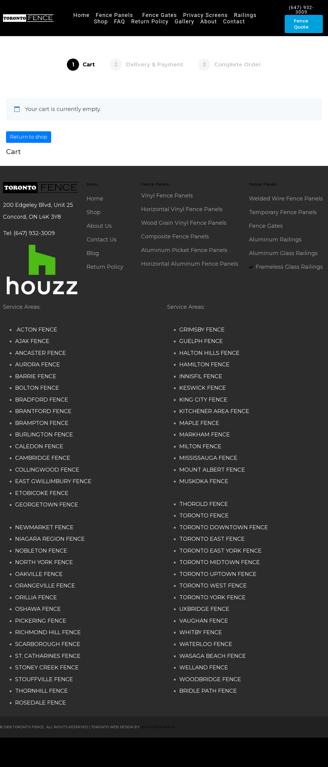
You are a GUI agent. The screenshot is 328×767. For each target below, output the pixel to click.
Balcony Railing (80, 758)
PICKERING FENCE (40, 620)
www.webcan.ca (158, 727)
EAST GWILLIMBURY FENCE (53, 481)
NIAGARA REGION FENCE (50, 539)
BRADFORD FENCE (41, 399)
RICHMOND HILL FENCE (48, 632)
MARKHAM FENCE (204, 434)
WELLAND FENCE (203, 667)
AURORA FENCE (37, 364)
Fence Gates (159, 15)
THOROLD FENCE (203, 504)
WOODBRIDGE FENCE (210, 679)
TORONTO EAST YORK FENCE (220, 550)
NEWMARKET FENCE (44, 527)
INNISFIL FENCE (200, 376)
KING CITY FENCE (203, 399)
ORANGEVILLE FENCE (45, 585)
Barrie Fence (152, 758)
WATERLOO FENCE (205, 644)
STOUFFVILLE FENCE (44, 679)
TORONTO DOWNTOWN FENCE (223, 527)
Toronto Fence (188, 758)
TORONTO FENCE (204, 515)
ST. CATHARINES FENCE (48, 656)
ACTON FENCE (36, 329)
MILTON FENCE (200, 446)
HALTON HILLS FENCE (209, 353)
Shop (101, 21)
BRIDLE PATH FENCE (208, 691)
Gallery (184, 21)
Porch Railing (40, 758)
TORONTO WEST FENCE (213, 585)
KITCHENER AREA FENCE (214, 411)
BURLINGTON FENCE (44, 434)
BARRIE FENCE (35, 376)
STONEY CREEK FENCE (47, 667)
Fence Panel (118, 758)
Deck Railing (148, 746)
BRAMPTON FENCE (41, 423)
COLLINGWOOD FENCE (47, 469)
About (208, 21)
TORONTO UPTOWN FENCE (218, 574)
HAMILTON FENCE (204, 364)
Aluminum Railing (243, 746)
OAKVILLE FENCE (39, 574)
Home (81, 15)
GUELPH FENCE (201, 341)
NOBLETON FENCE (41, 550)
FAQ (119, 21)
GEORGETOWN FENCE (46, 504)
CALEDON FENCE (39, 446)
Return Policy (149, 21)
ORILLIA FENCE (36, 597)
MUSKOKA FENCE (203, 481)
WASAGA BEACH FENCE (212, 656)
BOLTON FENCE (37, 388)
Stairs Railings (22, 746)
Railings (245, 15)
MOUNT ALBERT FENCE (212, 469)
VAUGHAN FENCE (203, 620)
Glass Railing (285, 746)
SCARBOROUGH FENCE (47, 644)
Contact (234, 21)
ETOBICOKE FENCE (41, 493)
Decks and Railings (192, 746)
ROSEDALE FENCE (40, 702)
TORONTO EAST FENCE (212, 539)
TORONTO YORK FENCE (212, 597)
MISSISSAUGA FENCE (208, 458)
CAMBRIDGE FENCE (42, 458)
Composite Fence (65, 746)
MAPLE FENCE (199, 423)
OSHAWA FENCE (38, 609)
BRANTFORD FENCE (43, 411)
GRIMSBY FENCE (202, 329)
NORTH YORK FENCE (44, 562)
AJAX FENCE (32, 341)
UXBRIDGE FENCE (204, 609)
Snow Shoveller (110, 746)
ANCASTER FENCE (40, 353)
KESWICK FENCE (202, 388)
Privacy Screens (205, 15)
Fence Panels (114, 15)
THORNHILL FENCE (41, 691)
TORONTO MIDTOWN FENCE (219, 562)
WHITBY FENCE (200, 632)
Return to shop (28, 137)
